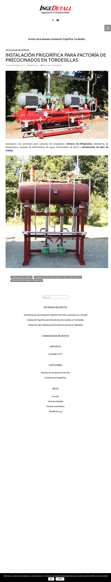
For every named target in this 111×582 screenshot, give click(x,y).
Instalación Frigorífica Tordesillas (27, 280)
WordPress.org (55, 411)
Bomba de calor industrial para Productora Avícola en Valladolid (55, 325)
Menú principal (107, 28)
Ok (51, 579)
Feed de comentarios (55, 406)
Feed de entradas (55, 401)
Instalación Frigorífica (22, 277)
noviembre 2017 (56, 354)
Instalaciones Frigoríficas (17, 50)
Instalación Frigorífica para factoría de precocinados (58, 277)
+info (59, 579)
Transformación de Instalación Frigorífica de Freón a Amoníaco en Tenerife (55, 315)
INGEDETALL (34, 65)
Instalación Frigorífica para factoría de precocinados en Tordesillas (56, 57)
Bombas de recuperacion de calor (55, 373)
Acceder (55, 396)
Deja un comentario (52, 65)
